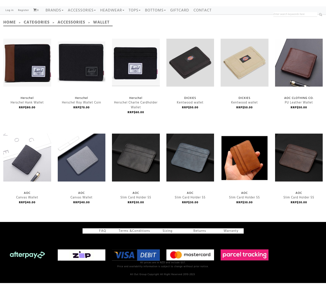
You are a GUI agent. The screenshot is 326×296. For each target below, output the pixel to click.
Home (9, 36)
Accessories (69, 36)
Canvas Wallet (27, 171)
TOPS (135, 24)
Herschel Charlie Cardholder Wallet (136, 76)
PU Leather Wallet (299, 76)
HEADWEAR (112, 24)
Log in (9, 24)
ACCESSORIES (82, 24)
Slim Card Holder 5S (136, 171)
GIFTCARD (179, 24)
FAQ (101, 244)
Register (23, 24)
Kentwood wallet (190, 76)
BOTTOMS (155, 24)
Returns (197, 244)
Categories (36, 36)
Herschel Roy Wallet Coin (82, 76)
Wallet (99, 36)
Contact (202, 24)
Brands (54, 24)
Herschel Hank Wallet (27, 76)
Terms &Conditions (134, 244)
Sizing (165, 244)
